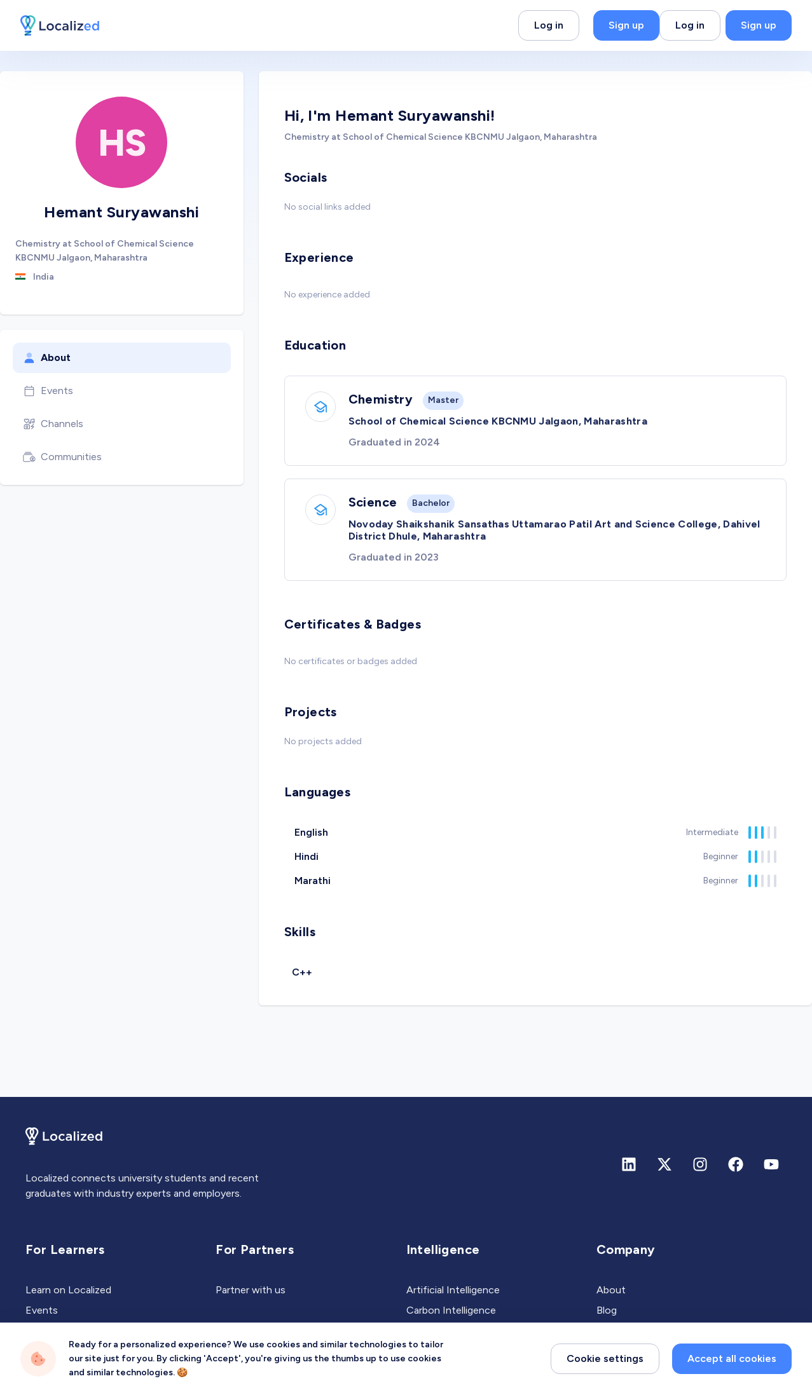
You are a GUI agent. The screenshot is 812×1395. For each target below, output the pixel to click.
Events (48, 390)
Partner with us (251, 1290)
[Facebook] (735, 1164)
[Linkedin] (629, 1164)
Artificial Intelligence (453, 1290)
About (47, 357)
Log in (548, 25)
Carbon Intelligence (451, 1310)
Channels (53, 424)
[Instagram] (700, 1164)
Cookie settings (605, 1358)
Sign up (626, 25)
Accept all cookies (731, 1358)
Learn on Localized (68, 1290)
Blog (606, 1310)
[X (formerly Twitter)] (664, 1164)
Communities (62, 457)
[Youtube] (771, 1164)
